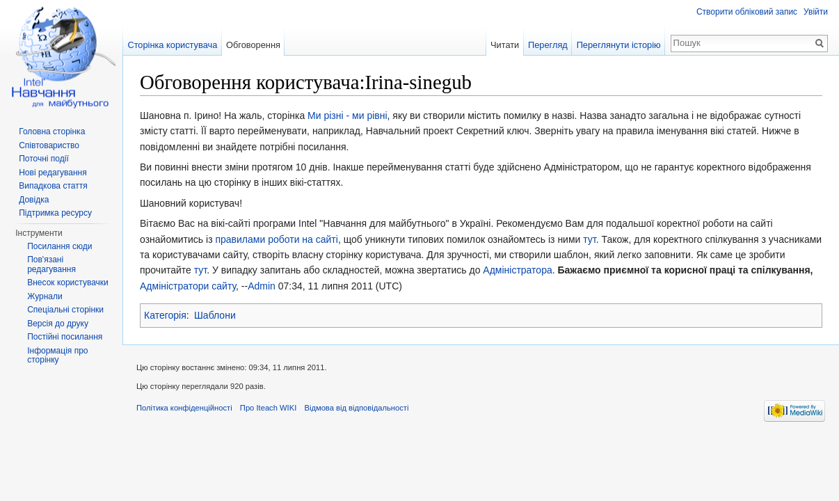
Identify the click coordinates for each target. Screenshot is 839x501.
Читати (504, 45)
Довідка (34, 200)
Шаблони (215, 315)
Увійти (816, 12)
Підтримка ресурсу (55, 213)
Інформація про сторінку (57, 355)
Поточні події (44, 159)
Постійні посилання (64, 337)
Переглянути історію (619, 45)
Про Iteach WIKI (268, 408)
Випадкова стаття (53, 186)
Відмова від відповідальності (356, 408)
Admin (261, 286)
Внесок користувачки (68, 282)
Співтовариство (49, 145)
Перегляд (548, 45)
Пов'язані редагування (51, 264)
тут (589, 239)
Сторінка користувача (172, 45)
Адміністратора (517, 270)
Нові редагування (53, 172)
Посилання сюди (59, 246)
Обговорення (253, 45)
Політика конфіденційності (184, 408)
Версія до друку (57, 323)
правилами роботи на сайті (276, 239)
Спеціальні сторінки (65, 310)
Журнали (45, 296)
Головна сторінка (52, 131)
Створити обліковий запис (746, 12)
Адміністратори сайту (188, 286)
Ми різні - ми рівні (347, 115)
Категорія (165, 315)
